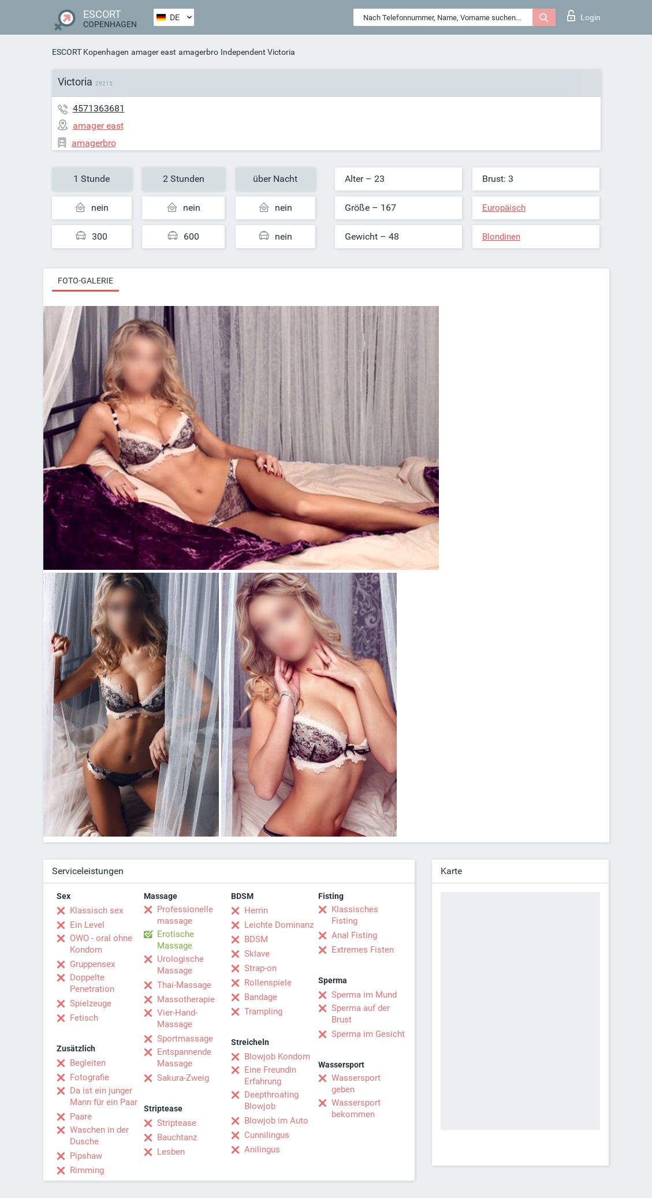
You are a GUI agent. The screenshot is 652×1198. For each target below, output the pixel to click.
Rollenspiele (268, 982)
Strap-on (260, 968)
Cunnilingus (266, 1135)
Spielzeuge (90, 1003)
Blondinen (501, 237)
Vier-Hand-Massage (177, 1018)
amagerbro (198, 52)
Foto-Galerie (85, 280)
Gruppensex (92, 964)
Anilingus (262, 1149)
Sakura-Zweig (183, 1078)
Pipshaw (86, 1156)
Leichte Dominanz (279, 925)
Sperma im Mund (364, 995)
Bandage (260, 997)
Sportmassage (185, 1038)
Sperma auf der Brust (360, 1014)
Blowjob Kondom (277, 1056)
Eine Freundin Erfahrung (270, 1076)
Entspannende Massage (184, 1058)
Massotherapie (186, 999)
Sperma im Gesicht (368, 1034)
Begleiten (88, 1063)
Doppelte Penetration (92, 983)
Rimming (87, 1170)
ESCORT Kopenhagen (90, 52)
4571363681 (99, 108)
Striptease (176, 1123)
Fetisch (84, 1018)
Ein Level (87, 925)
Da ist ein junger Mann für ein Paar (103, 1096)
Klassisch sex (96, 910)
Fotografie (89, 1077)
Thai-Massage (184, 985)
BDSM (256, 939)
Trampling (263, 1011)
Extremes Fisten (362, 950)
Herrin (256, 910)
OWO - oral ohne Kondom (101, 944)
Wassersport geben (356, 1084)
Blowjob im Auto (276, 1120)
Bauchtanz (177, 1137)
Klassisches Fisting (354, 915)
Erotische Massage (175, 940)
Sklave (257, 954)
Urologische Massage (180, 965)
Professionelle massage (185, 915)
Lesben (171, 1152)
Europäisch (504, 208)
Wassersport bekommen (356, 1108)
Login (584, 15)
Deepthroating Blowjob (271, 1100)
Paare (81, 1116)
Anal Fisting (354, 935)
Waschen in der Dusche (99, 1136)
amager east (153, 52)
